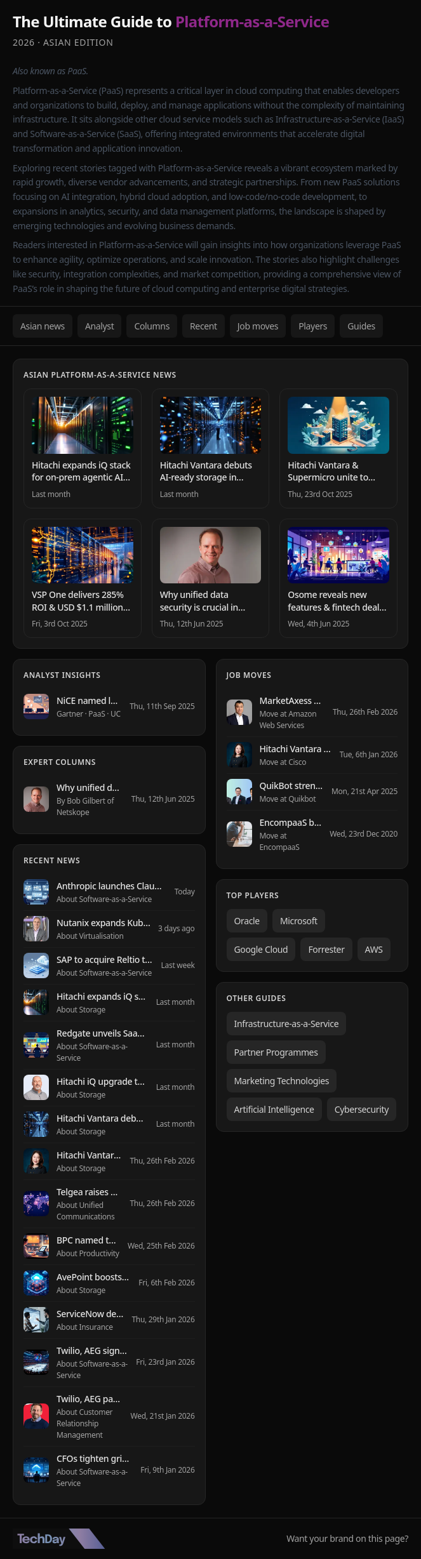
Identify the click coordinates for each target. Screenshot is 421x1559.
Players (312, 326)
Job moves (257, 326)
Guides (361, 326)
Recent (203, 326)
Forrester (326, 949)
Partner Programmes (276, 1052)
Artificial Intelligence (274, 1109)
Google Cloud (261, 949)
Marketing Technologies (282, 1081)
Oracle (247, 921)
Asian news (42, 326)
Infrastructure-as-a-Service (286, 1024)
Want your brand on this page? (347, 1538)
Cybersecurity (362, 1109)
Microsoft (298, 921)
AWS (374, 949)
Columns (152, 326)
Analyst (99, 326)
